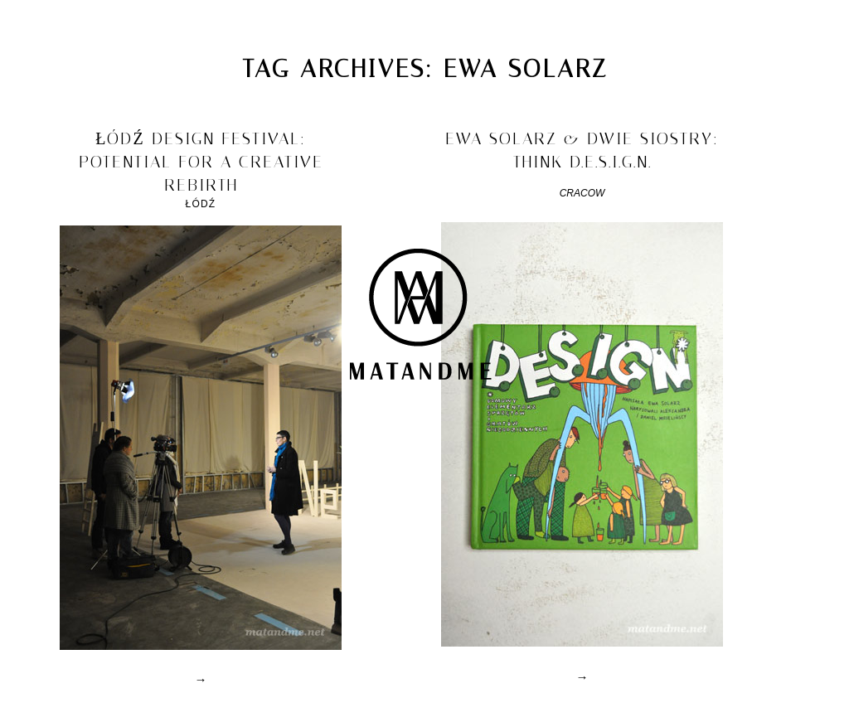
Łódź (201, 204)
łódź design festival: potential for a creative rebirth (201, 161)
